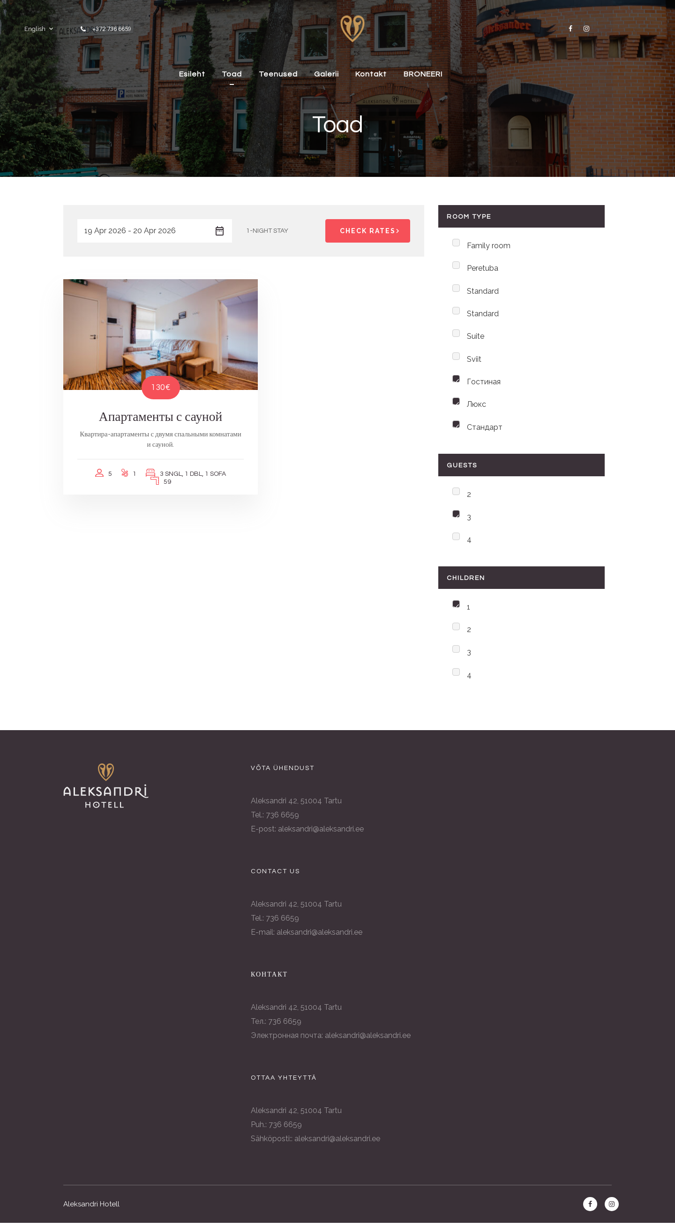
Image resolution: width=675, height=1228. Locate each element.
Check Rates (371, 231)
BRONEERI (458, 72)
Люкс (476, 406)
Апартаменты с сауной (150, 405)
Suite (475, 337)
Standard (483, 291)
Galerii (357, 72)
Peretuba (482, 268)
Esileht (217, 72)
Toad (259, 72)
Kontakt (404, 72)
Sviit (474, 360)
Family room (488, 245)
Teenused (307, 72)
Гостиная (484, 383)
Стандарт (484, 429)
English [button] (34, 27)
